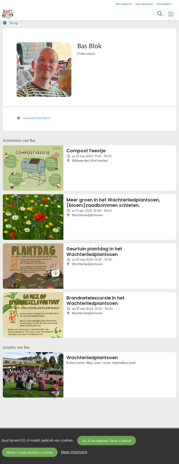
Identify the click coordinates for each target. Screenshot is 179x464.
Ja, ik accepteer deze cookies (106, 440)
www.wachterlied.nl (37, 118)
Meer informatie (74, 451)
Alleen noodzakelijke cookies (29, 452)
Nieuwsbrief (124, 4)
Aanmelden (164, 4)
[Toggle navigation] (170, 14)
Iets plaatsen (144, 4)
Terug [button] (10, 23)
